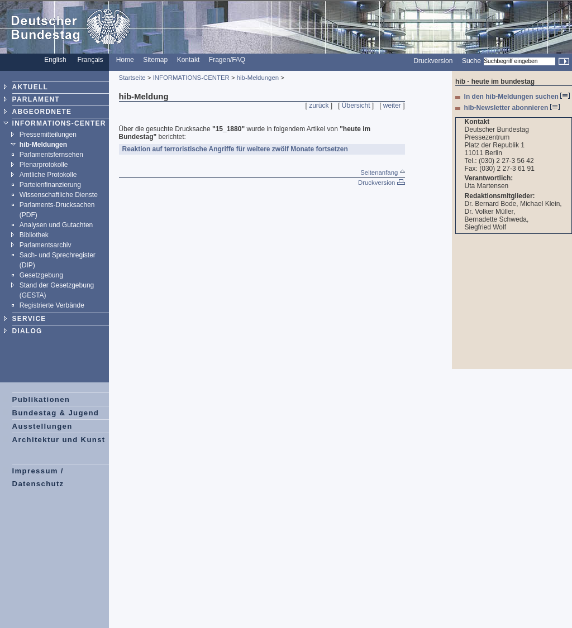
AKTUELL (30, 87)
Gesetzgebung (41, 275)
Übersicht (356, 105)
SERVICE (29, 319)
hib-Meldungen (43, 144)
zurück (318, 105)
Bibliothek (34, 235)
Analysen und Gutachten (56, 225)
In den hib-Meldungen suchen (517, 96)
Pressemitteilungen (48, 134)
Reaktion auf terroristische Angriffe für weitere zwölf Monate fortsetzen (235, 149)
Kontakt (188, 60)
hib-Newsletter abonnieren (512, 108)
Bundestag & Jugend (55, 413)
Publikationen (41, 399)
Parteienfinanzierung (50, 185)
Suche (471, 61)
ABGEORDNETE (42, 112)
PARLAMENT (36, 99)
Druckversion (432, 61)
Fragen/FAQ (227, 60)
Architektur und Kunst (59, 439)
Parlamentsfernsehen (51, 155)
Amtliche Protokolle (48, 175)
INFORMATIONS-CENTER (59, 123)
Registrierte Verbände (52, 305)
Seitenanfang (382, 172)
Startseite (132, 77)
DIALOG (27, 331)
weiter (392, 105)
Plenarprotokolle (44, 165)
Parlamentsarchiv (46, 245)
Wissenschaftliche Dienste (59, 195)
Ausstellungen (42, 426)
